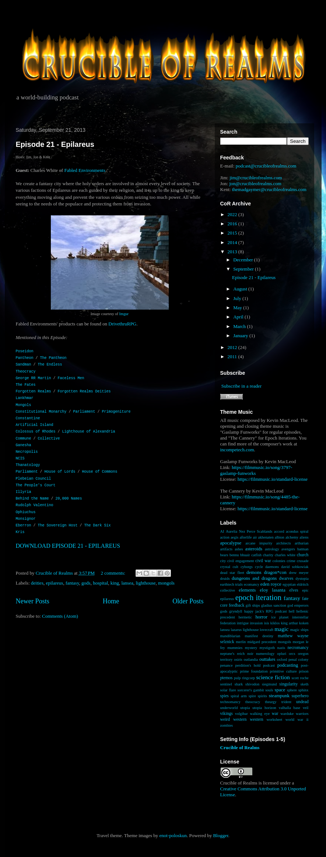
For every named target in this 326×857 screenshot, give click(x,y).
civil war (263, 560)
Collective (49, 439)
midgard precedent (261, 642)
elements (247, 590)
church (303, 555)
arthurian (302, 543)
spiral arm (239, 696)
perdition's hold (247, 665)
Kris (20, 532)
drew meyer (299, 573)
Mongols (23, 405)
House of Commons (100, 472)
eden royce (270, 584)
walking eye (260, 714)
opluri (281, 654)
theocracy (252, 702)
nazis (281, 648)
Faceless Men (71, 378)
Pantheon (25, 358)
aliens (303, 537)
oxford (282, 659)
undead (302, 701)
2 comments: (113, 573)
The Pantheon (53, 358)
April (239, 317)
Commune (23, 439)
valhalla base (289, 708)
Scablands (264, 531)
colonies (279, 561)
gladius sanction (273, 605)
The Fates (26, 385)
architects (283, 543)
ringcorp (248, 678)
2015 (233, 233)
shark (239, 684)
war (275, 713)
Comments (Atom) (60, 616)
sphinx (303, 690)
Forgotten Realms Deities (84, 391)
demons (253, 572)
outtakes (267, 659)
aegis (234, 537)
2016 (233, 223)
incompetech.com (237, 449)
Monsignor (26, 519)
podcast (269, 665)
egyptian (289, 584)
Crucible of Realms (240, 747)
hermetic (245, 617)
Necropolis (27, 452)
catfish (256, 555)
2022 (233, 214)
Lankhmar (25, 398)
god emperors (297, 605)
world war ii (297, 719)
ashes (239, 549)
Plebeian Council (33, 479)
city (223, 561)
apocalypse (231, 543)
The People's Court (36, 485)
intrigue (243, 623)
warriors (302, 714)
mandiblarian (230, 636)
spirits (262, 696)
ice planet (279, 617)
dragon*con (275, 572)
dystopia (301, 578)
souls (269, 690)
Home (111, 601)
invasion (256, 623)
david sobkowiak (294, 567)
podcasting (287, 665)
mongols (166, 583)
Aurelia (231, 531)
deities (37, 583)
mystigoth (267, 648)
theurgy (271, 702)
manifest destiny (259, 636)
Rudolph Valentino (34, 505)
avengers (288, 549)
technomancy (230, 702)
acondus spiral (297, 531)
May (238, 307)
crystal (225, 567)
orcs (292, 654)
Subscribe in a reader (241, 386)
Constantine (28, 418)
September (244, 269)
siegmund (269, 684)
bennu (234, 555)
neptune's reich (232, 654)
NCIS (20, 458)
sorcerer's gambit (250, 690)
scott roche (299, 678)
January (241, 335)
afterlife (245, 537)
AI (222, 531)
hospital (100, 583)
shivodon (252, 684)
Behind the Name (32, 499)
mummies (234, 648)
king (115, 583)
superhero (299, 696)
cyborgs (247, 567)
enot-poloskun (173, 835)
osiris (238, 659)
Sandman (23, 365)
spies (224, 696)
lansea (127, 583)
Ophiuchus (26, 512)
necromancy (297, 647)
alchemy (291, 537)
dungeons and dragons (254, 578)
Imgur (124, 314)
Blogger (220, 835)
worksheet (274, 719)
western (256, 719)
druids (225, 578)
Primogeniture (116, 412)
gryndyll (235, 611)
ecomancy (251, 584)
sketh (305, 684)
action (224, 537)
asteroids (253, 548)
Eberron (23, 525)
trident (286, 702)
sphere (292, 690)
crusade (303, 561)
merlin (241, 642)
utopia (245, 708)
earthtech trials (231, 584)
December (243, 259)
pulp (237, 678)
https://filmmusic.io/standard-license (273, 479)
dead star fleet (232, 573)
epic (305, 590)
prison (304, 671)
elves (294, 590)
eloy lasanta (272, 590)
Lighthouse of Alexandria (88, 432)
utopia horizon (264, 708)
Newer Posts (32, 601)
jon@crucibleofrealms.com (255, 183)
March (240, 326)
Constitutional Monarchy (41, 412)
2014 (233, 242)
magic (281, 629)
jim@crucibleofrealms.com (255, 177)
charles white (285, 555)
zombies (226, 725)
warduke (287, 714)
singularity (288, 684)
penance (226, 665)
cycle (259, 567)
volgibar (241, 714)
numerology (265, 654)
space (279, 689)
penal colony (298, 659)
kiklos (275, 623)
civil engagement (240, 561)
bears (224, 555)
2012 (233, 347)
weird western (233, 719)
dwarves (286, 578)
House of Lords (60, 472)
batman (303, 549)
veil (306, 708)
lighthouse (145, 583)
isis (266, 623)
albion (279, 537)
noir (250, 654)
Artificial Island (34, 425)
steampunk (279, 695)
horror (262, 617)
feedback (236, 605)
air (255, 537)
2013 (233, 251)
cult (235, 567)
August (240, 289)
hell (292, 611)
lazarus (236, 630)
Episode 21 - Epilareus (55, 144)
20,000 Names (69, 499)
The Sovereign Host (58, 525)
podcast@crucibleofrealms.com (266, 166)
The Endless (50, 365)
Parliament (84, 412)
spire (252, 696)
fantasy (72, 583)
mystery (251, 648)
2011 (233, 356)
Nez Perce (247, 531)
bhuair (245, 555)
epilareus (54, 583)
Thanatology (28, 465)
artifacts (226, 549)
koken (303, 623)
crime (291, 561)
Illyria (23, 492)
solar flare (228, 690)
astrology (272, 549)
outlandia (251, 659)
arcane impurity (258, 543)
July (237, 298)
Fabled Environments (84, 170)
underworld (229, 708)
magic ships (299, 630)
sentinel (226, 684)
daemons (272, 567)
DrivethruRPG (122, 324)
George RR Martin (33, 378)
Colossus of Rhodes (36, 432)
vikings (226, 713)
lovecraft (266, 630)
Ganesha (23, 445)
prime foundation (253, 671)
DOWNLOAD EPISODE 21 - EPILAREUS (68, 546)
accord (279, 531)
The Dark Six (97, 525)
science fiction (273, 677)
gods (86, 583)
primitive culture (283, 671)
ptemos (226, 678)
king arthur (289, 623)
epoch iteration (258, 597)
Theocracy (26, 372)
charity (268, 555)
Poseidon (25, 351)
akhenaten (266, 537)
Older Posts (187, 601)
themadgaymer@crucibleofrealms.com (269, 189)
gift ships (253, 605)
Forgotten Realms (33, 391)
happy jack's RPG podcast (265, 611)
